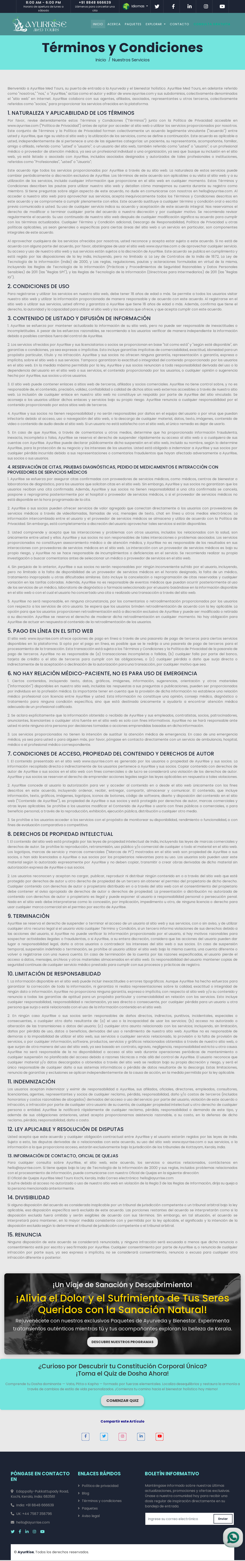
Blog (85, 1494)
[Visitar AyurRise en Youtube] (222, 6)
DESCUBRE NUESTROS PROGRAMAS (122, 1342)
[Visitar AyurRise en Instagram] (206, 6)
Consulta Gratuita (208, 24)
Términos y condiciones (102, 1501)
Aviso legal (91, 1516)
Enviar (223, 1520)
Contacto (176, 24)
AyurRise (26, 1552)
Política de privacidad (100, 1486)
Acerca (110, 24)
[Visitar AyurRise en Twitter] (156, 6)
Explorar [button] (150, 24)
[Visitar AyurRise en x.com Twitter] (14, 1532)
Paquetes (129, 24)
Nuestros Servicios (131, 60)
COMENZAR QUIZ (122, 1401)
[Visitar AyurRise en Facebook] (173, 6)
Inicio (94, 24)
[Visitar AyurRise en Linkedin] (189, 6)
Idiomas (133, 6)
